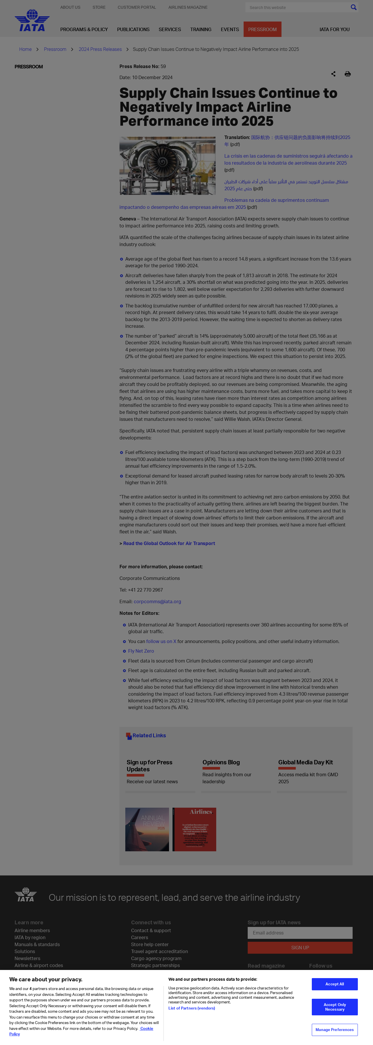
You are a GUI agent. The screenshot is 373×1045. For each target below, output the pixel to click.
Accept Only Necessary (335, 1007)
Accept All (335, 984)
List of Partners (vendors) (191, 1009)
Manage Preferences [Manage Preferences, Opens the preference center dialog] (335, 1030)
